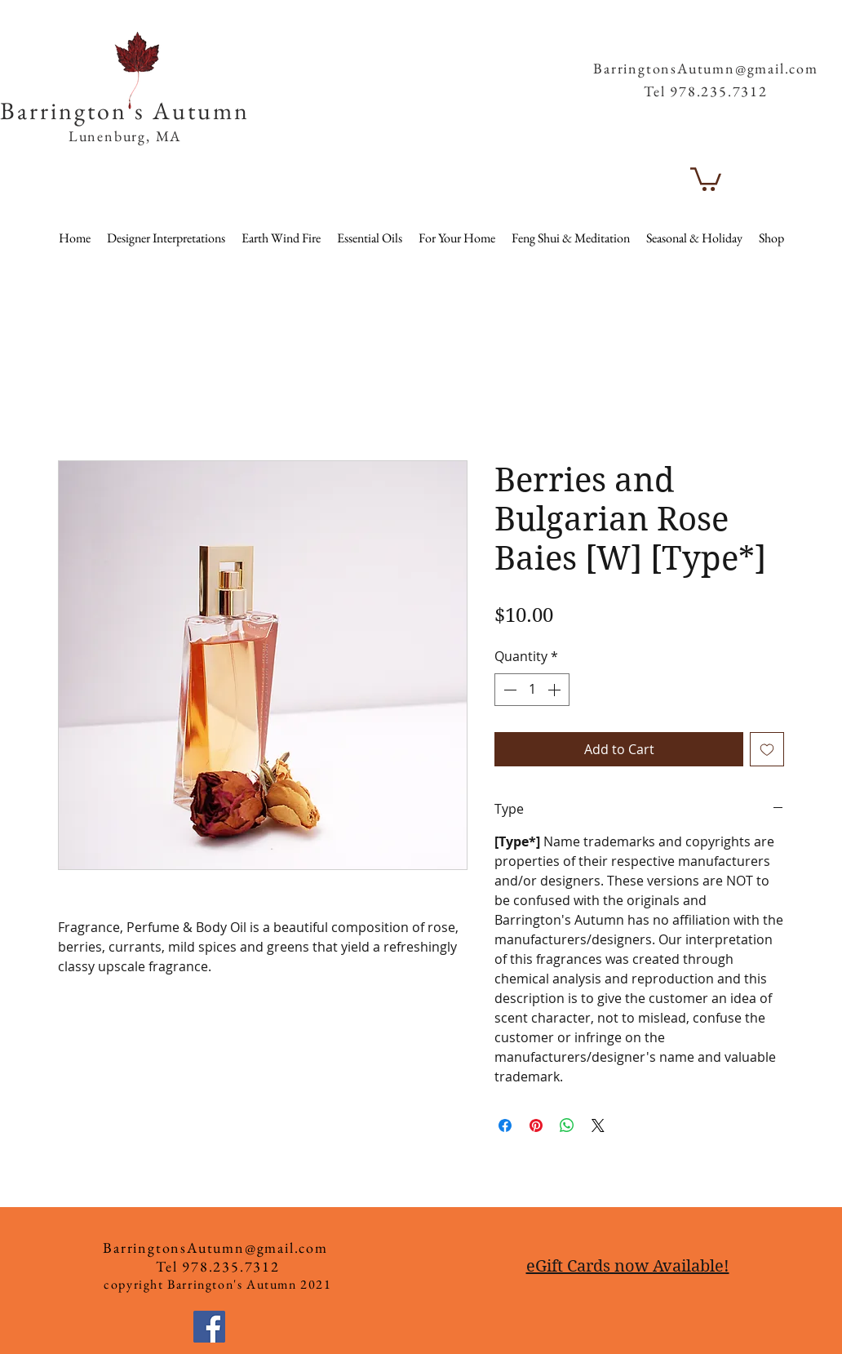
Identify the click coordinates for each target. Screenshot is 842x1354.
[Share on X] (598, 1125)
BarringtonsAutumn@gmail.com (705, 68)
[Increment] (555, 689)
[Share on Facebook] (505, 1125)
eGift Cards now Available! (627, 1266)
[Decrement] (508, 689)
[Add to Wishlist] (767, 749)
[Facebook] (209, 1327)
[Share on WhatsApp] (567, 1125)
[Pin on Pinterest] (536, 1125)
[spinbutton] (532, 689)
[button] (789, 40)
